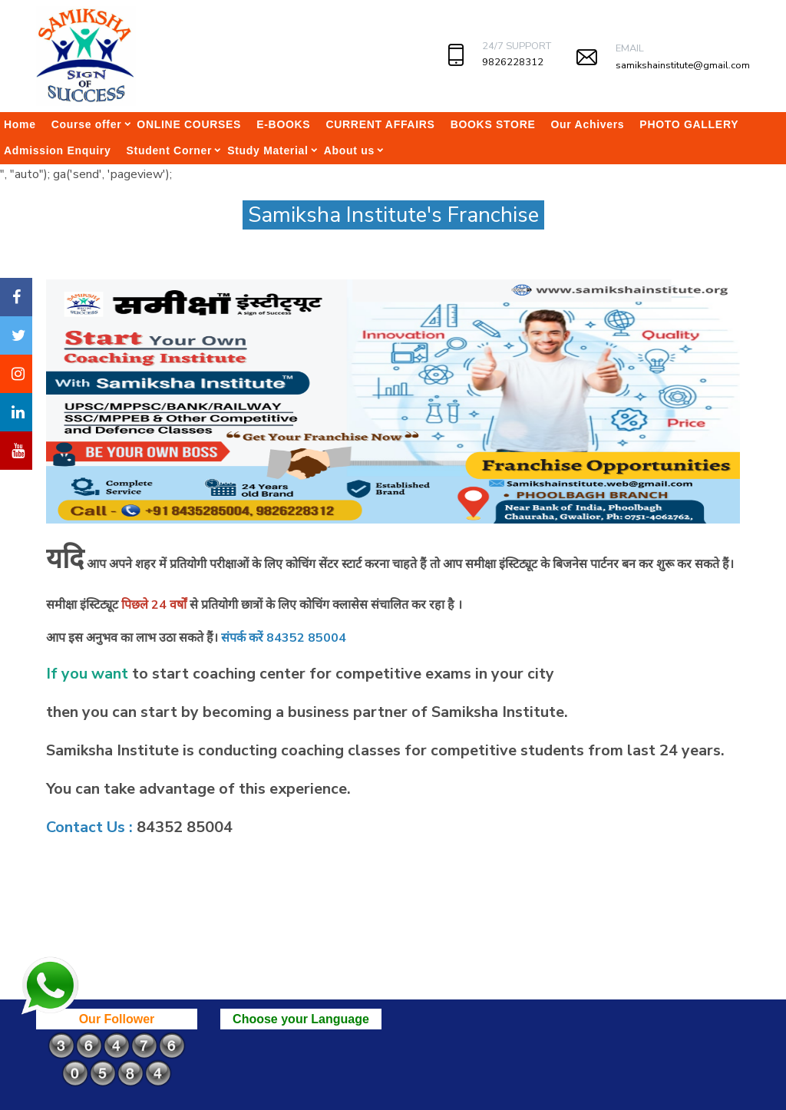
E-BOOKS (283, 124)
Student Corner (169, 150)
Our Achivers (588, 124)
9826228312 (512, 62)
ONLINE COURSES (189, 124)
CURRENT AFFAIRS (379, 124)
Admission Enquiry (57, 150)
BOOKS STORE (493, 124)
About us (349, 150)
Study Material (268, 150)
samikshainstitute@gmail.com (683, 65)
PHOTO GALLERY (688, 124)
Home (20, 124)
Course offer (86, 124)
